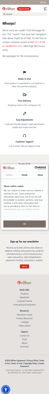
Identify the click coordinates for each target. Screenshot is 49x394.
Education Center (24, 314)
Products (24, 293)
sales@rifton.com (13, 46)
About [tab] (40, 175)
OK (24, 224)
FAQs (24, 339)
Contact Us (24, 335)
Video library (24, 325)
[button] (6, 389)
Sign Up (24, 266)
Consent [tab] (8, 175)
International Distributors (24, 304)
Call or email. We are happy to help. (25, 146)
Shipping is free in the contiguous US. (24, 105)
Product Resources (24, 318)
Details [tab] (24, 175)
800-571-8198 (24, 9)
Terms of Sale (16, 363)
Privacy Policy (32, 360)
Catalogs (24, 322)
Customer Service (24, 301)
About (24, 343)
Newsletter (24, 297)
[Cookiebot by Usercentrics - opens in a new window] (35, 168)
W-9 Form (24, 346)
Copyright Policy (30, 363)
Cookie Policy (10, 212)
